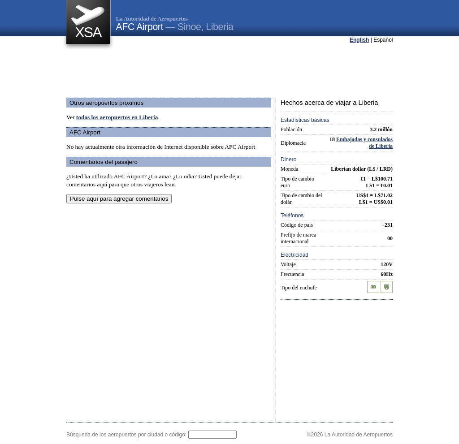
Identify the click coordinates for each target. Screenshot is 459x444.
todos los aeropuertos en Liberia (117, 117)
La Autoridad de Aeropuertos (152, 18)
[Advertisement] (229, 71)
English (359, 40)
